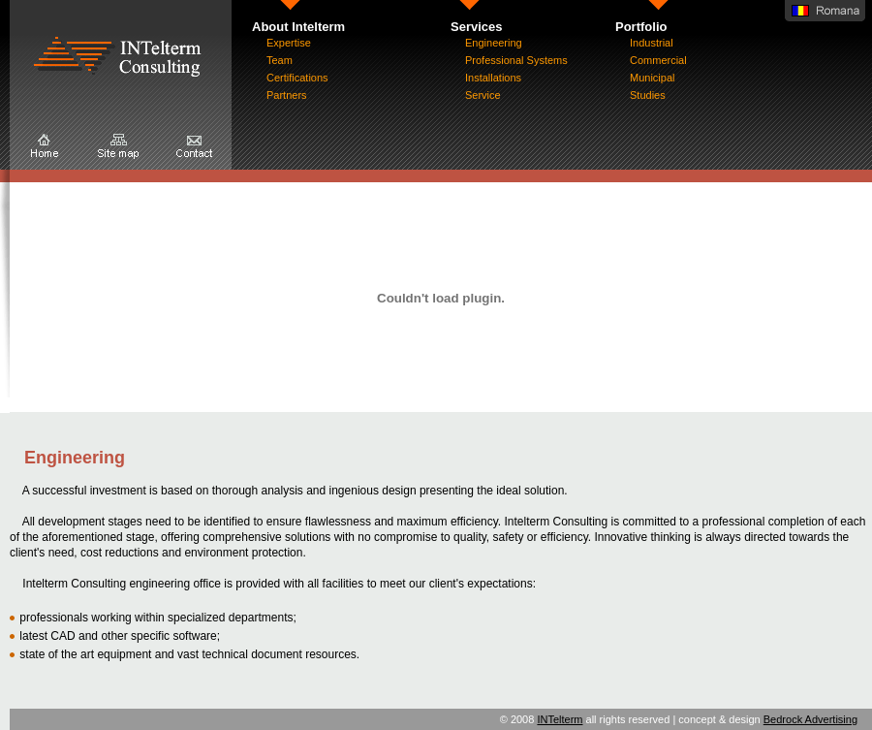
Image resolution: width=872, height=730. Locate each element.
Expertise (288, 42)
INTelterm (559, 719)
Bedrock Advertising (810, 719)
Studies (648, 95)
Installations (493, 77)
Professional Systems (516, 60)
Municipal (652, 77)
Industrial (651, 42)
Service (483, 95)
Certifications (297, 77)
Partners (286, 95)
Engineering (493, 42)
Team (279, 60)
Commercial (658, 60)
